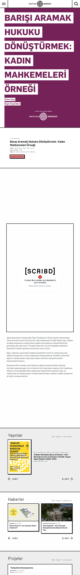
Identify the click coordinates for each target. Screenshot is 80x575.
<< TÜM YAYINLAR (15, 138)
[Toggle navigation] (4, 4)
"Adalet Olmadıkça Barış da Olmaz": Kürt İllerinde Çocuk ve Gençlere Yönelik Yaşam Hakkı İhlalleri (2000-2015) (52, 456)
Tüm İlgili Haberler (62, 501)
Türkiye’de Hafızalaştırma (21, 567)
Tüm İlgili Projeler (62, 560)
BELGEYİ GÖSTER (17, 156)
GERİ (15, 479)
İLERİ (65, 479)
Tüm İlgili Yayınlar (62, 437)
